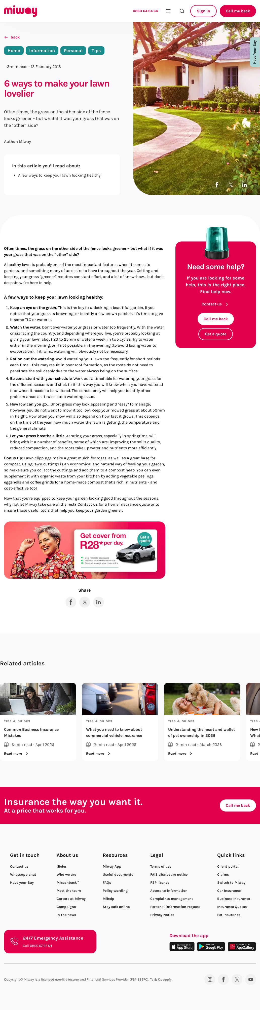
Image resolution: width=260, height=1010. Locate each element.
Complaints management (171, 899)
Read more (17, 754)
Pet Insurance (228, 915)
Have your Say (22, 882)
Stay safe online (116, 907)
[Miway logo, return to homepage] (20, 11)
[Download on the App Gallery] (242, 946)
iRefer (61, 866)
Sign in (203, 11)
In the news (66, 915)
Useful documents (118, 874)
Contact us (216, 304)
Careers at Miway (71, 899)
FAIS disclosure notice (169, 874)
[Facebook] (223, 979)
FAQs (107, 882)
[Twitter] (237, 979)
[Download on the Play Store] (211, 946)
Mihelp (108, 899)
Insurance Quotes (232, 907)
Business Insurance (233, 899)
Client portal (228, 866)
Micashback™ (68, 882)
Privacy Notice (162, 915)
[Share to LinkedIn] (244, 184)
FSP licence (159, 882)
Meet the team (69, 890)
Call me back (238, 11)
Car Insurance (229, 890)
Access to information (169, 890)
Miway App (112, 866)
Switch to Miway (231, 882)
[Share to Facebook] (216, 184)
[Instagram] (209, 979)
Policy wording (115, 890)
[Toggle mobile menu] (168, 11)
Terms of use (160, 866)
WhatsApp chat (23, 874)
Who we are (66, 874)
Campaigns (66, 907)
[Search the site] (182, 11)
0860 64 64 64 (145, 11)
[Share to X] (230, 184)
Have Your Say (254, 52)
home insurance (123, 504)
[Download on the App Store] (181, 946)
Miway (31, 504)
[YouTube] (250, 979)
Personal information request (175, 907)
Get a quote (215, 334)
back (12, 37)
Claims (223, 874)
